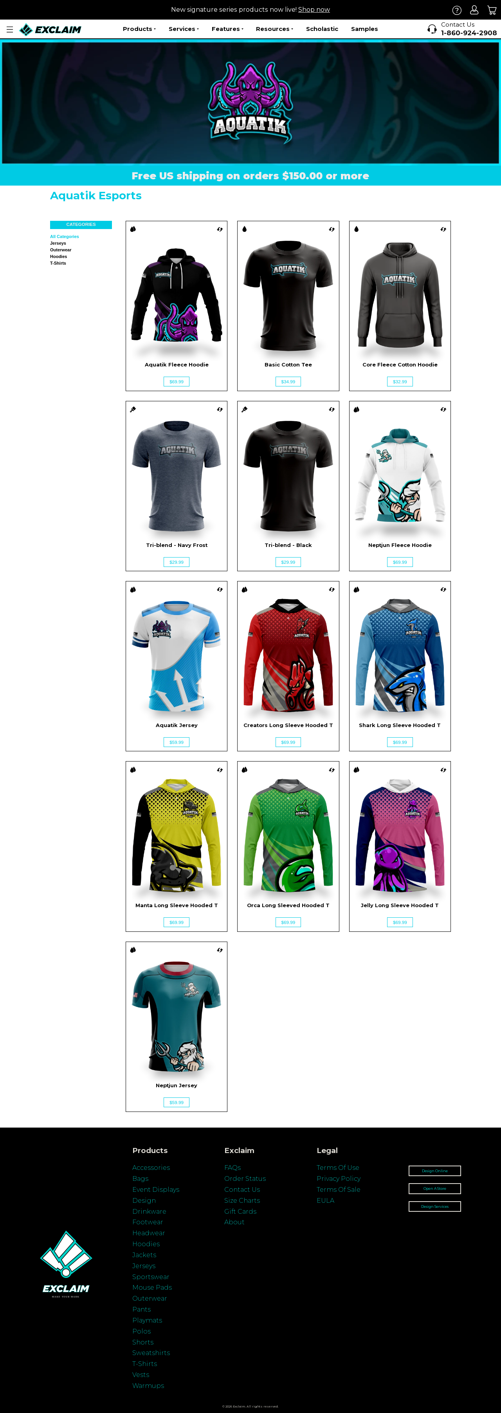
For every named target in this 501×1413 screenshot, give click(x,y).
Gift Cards (240, 1211)
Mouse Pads (152, 1287)
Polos (141, 1331)
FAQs (232, 1167)
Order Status (245, 1178)
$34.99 (288, 381)
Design (144, 1200)
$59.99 (176, 742)
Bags (140, 1178)
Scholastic (322, 28)
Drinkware (149, 1211)
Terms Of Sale (338, 1189)
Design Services (435, 1206)
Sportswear (150, 1277)
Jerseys (58, 243)
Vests (140, 1375)
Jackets (144, 1255)
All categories (64, 236)
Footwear (147, 1222)
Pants (141, 1309)
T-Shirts (144, 1364)
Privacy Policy (338, 1178)
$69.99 (176, 381)
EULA (325, 1200)
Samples (364, 28)
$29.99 (176, 562)
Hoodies (58, 256)
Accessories (151, 1167)
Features (227, 29)
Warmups (148, 1386)
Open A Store (435, 1188)
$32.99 (400, 381)
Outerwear (60, 249)
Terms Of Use (338, 1167)
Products (139, 29)
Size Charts (242, 1200)
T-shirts (58, 263)
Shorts (142, 1342)
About (234, 1222)
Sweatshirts (151, 1353)
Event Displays (155, 1189)
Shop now (314, 9)
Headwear (148, 1233)
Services (184, 29)
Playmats (147, 1320)
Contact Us (242, 1189)
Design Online (435, 1171)
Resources (274, 29)
